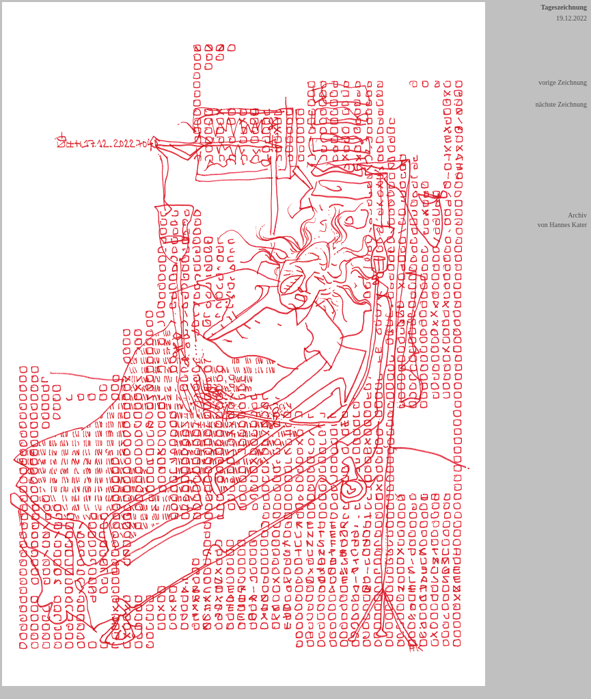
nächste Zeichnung (561, 104)
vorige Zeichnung (562, 82)
